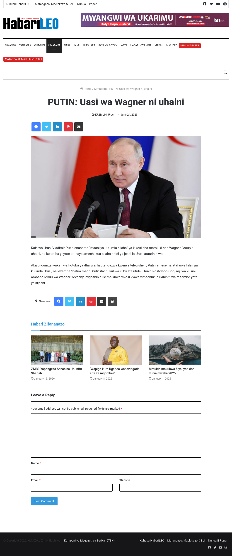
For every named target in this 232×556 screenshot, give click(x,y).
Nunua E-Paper (87, 4)
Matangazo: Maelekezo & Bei (54, 4)
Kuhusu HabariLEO (18, 4)
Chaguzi (39, 45)
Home (86, 88)
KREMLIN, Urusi (104, 114)
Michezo (171, 45)
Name (36, 463)
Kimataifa (54, 45)
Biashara (89, 45)
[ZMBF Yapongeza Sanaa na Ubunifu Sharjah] (57, 350)
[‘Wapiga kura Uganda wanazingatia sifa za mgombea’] (116, 350)
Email (36, 480)
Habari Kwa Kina (140, 45)
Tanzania (25, 45)
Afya (124, 45)
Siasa (66, 45)
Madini (159, 45)
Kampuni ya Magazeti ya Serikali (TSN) (89, 540)
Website (124, 480)
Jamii (77, 45)
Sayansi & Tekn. (108, 45)
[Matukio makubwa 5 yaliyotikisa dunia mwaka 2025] (175, 350)
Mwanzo (10, 45)
